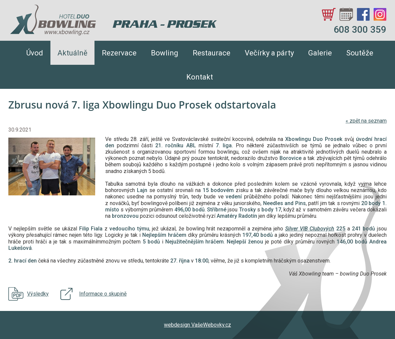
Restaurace (211, 53)
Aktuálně (72, 53)
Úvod (34, 53)
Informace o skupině (103, 294)
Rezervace (119, 53)
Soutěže (359, 53)
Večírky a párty (269, 53)
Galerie (320, 53)
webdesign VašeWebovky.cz (197, 325)
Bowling (164, 53)
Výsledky (38, 294)
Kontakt (199, 77)
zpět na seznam (366, 121)
